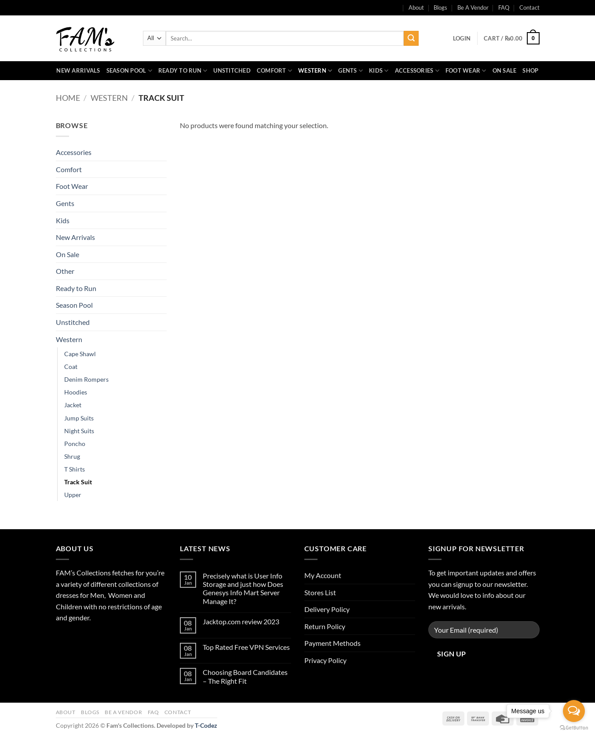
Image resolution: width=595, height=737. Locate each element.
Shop (530, 70)
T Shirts (74, 469)
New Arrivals (78, 70)
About (66, 712)
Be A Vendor (473, 7)
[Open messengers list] (574, 711)
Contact (529, 7)
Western (315, 70)
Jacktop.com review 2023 (241, 621)
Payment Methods (332, 643)
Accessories (417, 70)
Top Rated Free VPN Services (246, 647)
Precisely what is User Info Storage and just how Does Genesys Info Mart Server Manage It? (243, 588)
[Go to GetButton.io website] (574, 728)
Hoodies (75, 392)
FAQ (503, 7)
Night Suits (79, 431)
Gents (350, 70)
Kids (378, 70)
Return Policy (324, 626)
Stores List (320, 592)
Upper (72, 494)
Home (68, 98)
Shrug (72, 456)
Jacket (72, 405)
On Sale (505, 70)
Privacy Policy (325, 660)
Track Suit (78, 482)
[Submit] (411, 38)
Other (65, 271)
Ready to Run (183, 70)
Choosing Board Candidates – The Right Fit (245, 676)
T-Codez (206, 725)
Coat (70, 366)
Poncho (74, 443)
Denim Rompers (86, 379)
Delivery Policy (327, 609)
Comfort (274, 70)
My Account (322, 575)
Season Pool (129, 70)
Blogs (440, 7)
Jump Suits (79, 418)
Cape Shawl (80, 353)
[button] (462, 38)
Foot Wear (465, 70)
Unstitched (232, 70)
